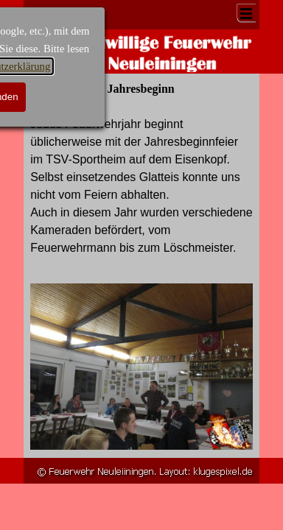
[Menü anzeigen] (246, 13)
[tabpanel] (141, 195)
